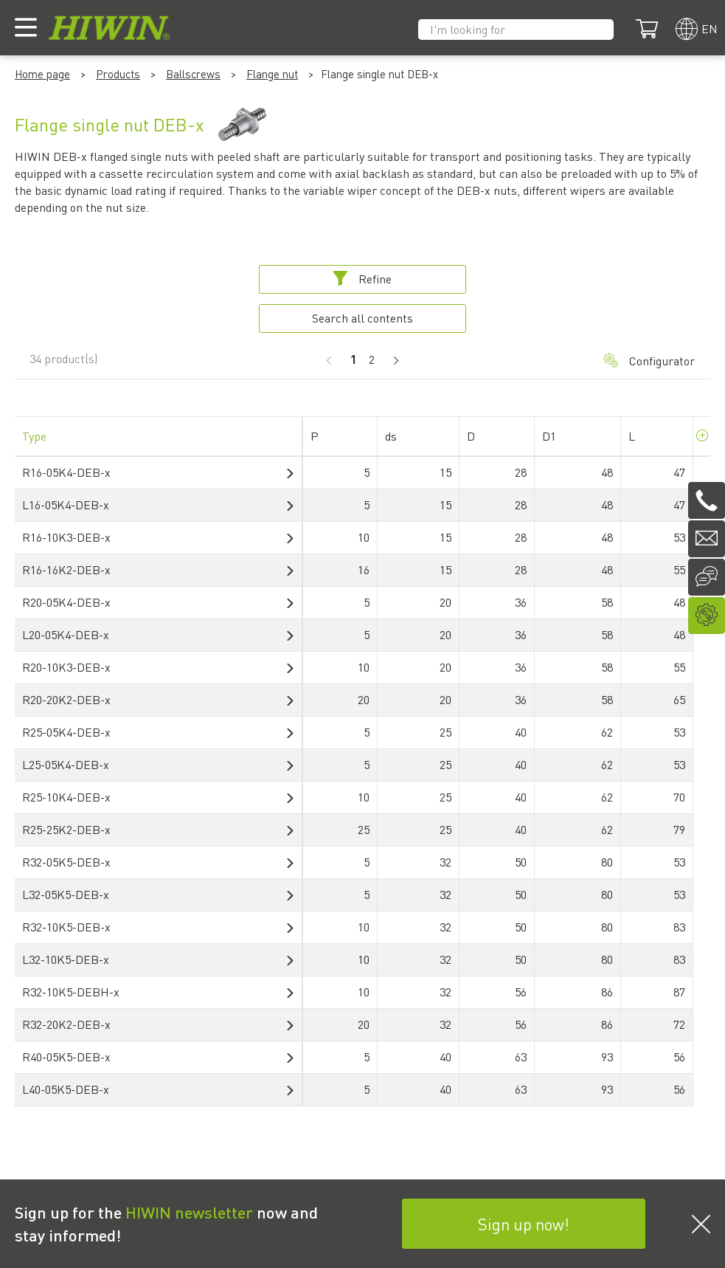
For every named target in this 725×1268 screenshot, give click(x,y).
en (709, 28)
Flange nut (272, 73)
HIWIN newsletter (189, 1212)
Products (118, 73)
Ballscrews (193, 73)
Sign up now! (523, 1223)
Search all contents (362, 317)
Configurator (649, 360)
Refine (362, 278)
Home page (42, 73)
